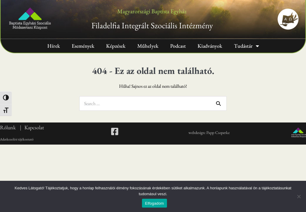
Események (83, 45)
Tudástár (246, 46)
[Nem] (299, 196)
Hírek (53, 45)
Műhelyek (147, 45)
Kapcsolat (34, 127)
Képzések (116, 45)
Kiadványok (210, 45)
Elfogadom (154, 203)
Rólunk (8, 127)
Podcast (178, 45)
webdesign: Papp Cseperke (209, 132)
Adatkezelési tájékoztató (17, 139)
